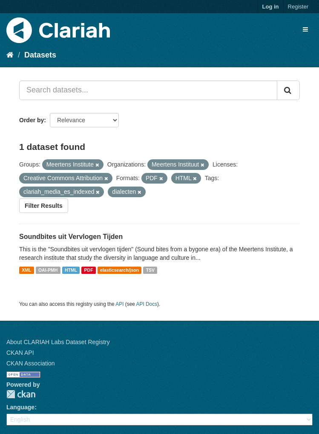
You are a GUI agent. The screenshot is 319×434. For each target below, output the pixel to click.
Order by (31, 120)
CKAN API (20, 352)
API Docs (147, 304)
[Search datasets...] (148, 90)
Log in (270, 6)
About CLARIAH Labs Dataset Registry (58, 342)
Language (20, 407)
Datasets (40, 55)
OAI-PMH (48, 270)
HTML (71, 270)
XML (26, 270)
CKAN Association (30, 363)
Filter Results (44, 205)
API (119, 304)
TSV (150, 270)
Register (298, 6)
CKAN (20, 394)
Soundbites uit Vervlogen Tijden (71, 236)
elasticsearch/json (119, 270)
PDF (88, 270)
